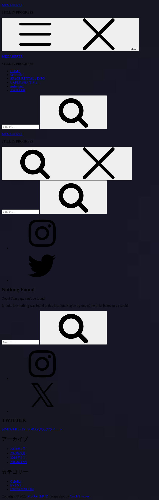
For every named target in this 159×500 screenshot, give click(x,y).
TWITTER (17, 90)
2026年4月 (17, 449)
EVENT (15, 485)
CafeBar (15, 481)
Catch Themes (79, 496)
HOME (15, 71)
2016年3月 (17, 457)
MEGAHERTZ (12, 5)
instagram (17, 86)
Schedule (16, 75)
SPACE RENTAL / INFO (27, 78)
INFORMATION (21, 489)
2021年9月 (17, 453)
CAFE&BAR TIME (23, 82)
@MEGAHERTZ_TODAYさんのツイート (32, 429)
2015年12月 (18, 462)
